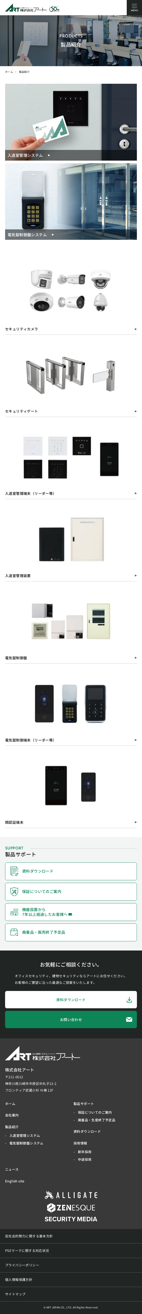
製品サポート (84, 1103)
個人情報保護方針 (18, 1279)
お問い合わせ (96, 1019)
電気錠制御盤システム (26, 1143)
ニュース (12, 1169)
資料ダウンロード (94, 999)
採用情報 (80, 1143)
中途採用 (85, 1159)
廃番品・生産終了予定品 (96, 1119)
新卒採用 (85, 1151)
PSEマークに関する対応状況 (27, 1250)
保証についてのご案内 (95, 1112)
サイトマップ (15, 1294)
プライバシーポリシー (22, 1265)
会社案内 (12, 1115)
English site (14, 1181)
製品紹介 (12, 1126)
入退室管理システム (24, 1135)
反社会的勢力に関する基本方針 (29, 1236)
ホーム (9, 72)
